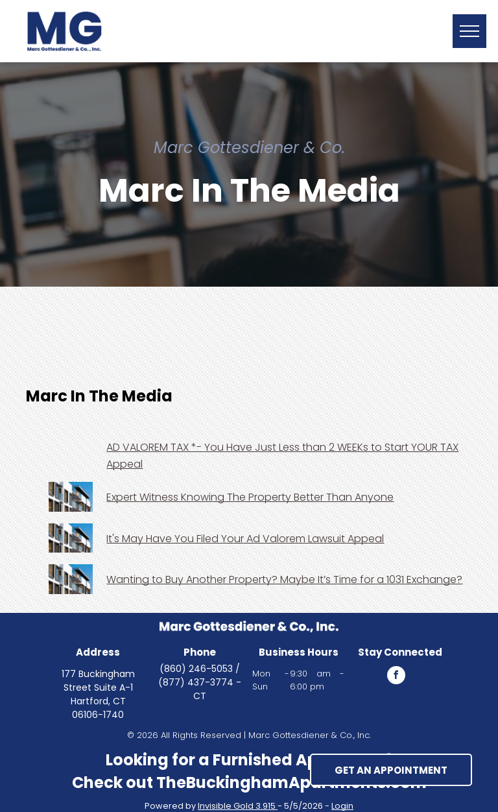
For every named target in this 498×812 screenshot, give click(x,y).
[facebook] (396, 676)
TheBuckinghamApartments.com (291, 782)
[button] (469, 31)
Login (342, 805)
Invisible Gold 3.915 (238, 805)
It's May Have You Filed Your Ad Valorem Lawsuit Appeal (245, 538)
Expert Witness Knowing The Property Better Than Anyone (250, 497)
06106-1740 (98, 714)
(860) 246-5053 (196, 668)
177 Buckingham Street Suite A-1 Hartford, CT (98, 687)
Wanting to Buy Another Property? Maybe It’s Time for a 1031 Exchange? (284, 579)
